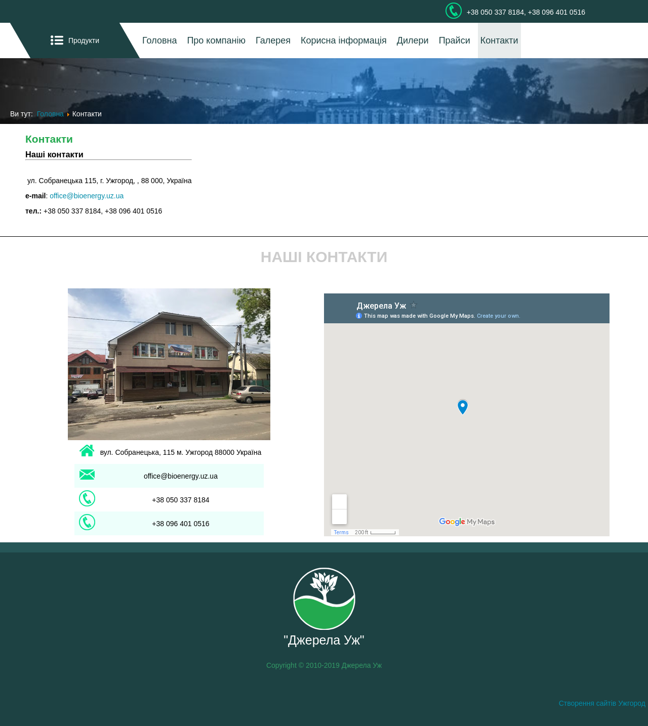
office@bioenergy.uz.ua (87, 196)
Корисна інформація (344, 40)
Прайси (454, 40)
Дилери (413, 40)
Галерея (273, 40)
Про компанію (216, 40)
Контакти (499, 40)
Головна (159, 40)
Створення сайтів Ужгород (602, 703)
